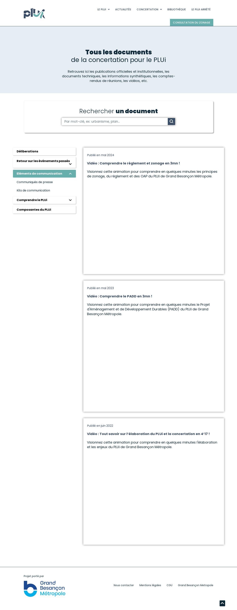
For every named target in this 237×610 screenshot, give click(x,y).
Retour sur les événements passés (43, 161)
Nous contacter (124, 585)
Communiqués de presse (35, 182)
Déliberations (27, 151)
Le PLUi (103, 9)
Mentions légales (150, 585)
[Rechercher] (171, 121)
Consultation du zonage (191, 22)
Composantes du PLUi (34, 210)
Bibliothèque (176, 9)
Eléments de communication (39, 173)
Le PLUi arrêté (201, 9)
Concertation (149, 9)
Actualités (123, 9)
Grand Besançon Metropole (195, 585)
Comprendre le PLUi (32, 200)
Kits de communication (33, 190)
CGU (169, 585)
